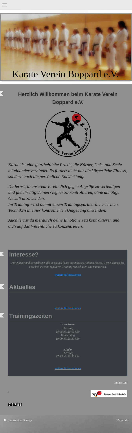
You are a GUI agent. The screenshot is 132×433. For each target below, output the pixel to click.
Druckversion (13, 420)
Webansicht (122, 420)
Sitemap (27, 420)
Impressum (120, 382)
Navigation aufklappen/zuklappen (66, 5)
